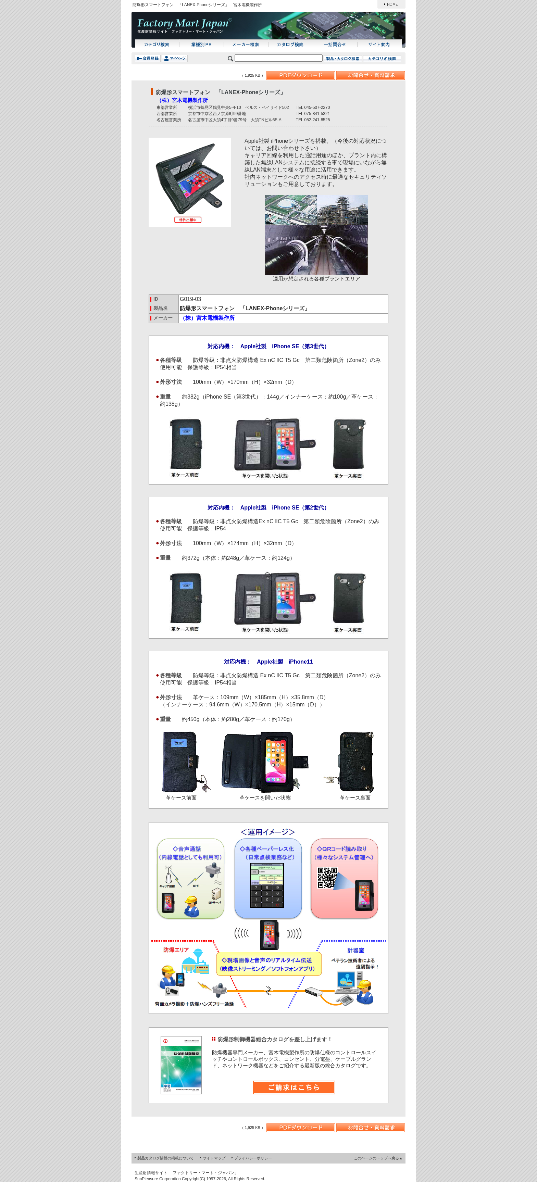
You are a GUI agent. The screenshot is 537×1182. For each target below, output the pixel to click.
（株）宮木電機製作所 (182, 100)
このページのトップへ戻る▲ (378, 1158)
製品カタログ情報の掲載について (165, 1158)
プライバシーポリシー (253, 1158)
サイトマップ (214, 1158)
